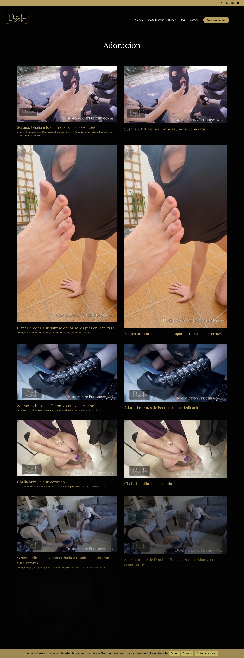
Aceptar (174, 653)
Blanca (55, 533)
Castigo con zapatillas (69, 533)
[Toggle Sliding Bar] (234, 20)
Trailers (36, 135)
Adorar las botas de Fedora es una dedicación (73, 374)
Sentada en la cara (100, 378)
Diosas (38, 132)
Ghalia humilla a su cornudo (41, 465)
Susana (28, 135)
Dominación (48, 132)
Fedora (51, 378)
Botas (37, 378)
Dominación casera (46, 470)
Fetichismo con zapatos (66, 378)
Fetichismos (84, 378)
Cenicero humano (25, 132)
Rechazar (187, 653)
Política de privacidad (207, 653)
